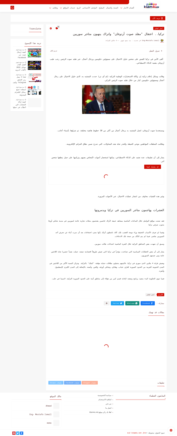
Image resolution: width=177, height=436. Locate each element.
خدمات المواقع (69, 8)
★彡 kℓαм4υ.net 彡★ (136, 433)
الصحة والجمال (112, 8)
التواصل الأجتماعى (89, 8)
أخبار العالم (159, 28)
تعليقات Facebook (72, 383)
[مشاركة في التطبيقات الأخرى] (107, 303)
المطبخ (101, 8)
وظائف (55, 8)
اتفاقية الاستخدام (105, 399)
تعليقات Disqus (56, 383)
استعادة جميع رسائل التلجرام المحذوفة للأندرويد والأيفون (20, 92)
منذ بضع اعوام (20, 50)
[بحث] (12, 8)
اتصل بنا (108, 408)
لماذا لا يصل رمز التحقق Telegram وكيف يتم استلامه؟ (19, 80)
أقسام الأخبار (129, 8)
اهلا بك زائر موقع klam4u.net (100, 412)
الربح (79, 8)
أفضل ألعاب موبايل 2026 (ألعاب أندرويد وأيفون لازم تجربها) (20, 67)
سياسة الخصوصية (104, 395)
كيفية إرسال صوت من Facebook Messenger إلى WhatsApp (19, 55)
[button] (148, 303)
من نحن (108, 404)
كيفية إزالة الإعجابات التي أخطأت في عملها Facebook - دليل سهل (19, 105)
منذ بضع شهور (20, 62)
